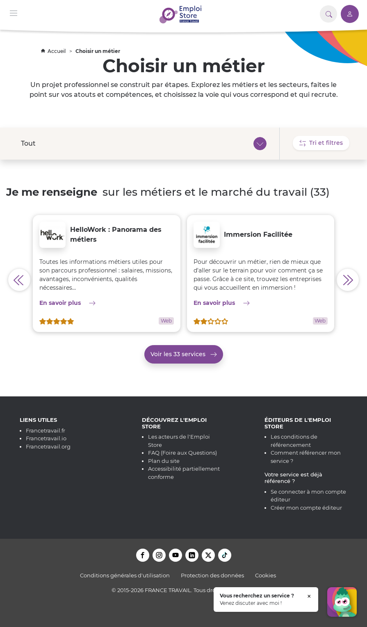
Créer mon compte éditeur (306, 507)
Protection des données (212, 575)
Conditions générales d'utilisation (125, 575)
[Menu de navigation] (14, 12)
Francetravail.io (46, 438)
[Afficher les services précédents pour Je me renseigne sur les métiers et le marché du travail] (19, 280)
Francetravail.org (48, 446)
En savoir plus (106, 303)
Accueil (54, 51)
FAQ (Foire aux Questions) (182, 452)
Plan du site (164, 461)
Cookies (265, 575)
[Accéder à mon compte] (350, 14)
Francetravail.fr (45, 430)
